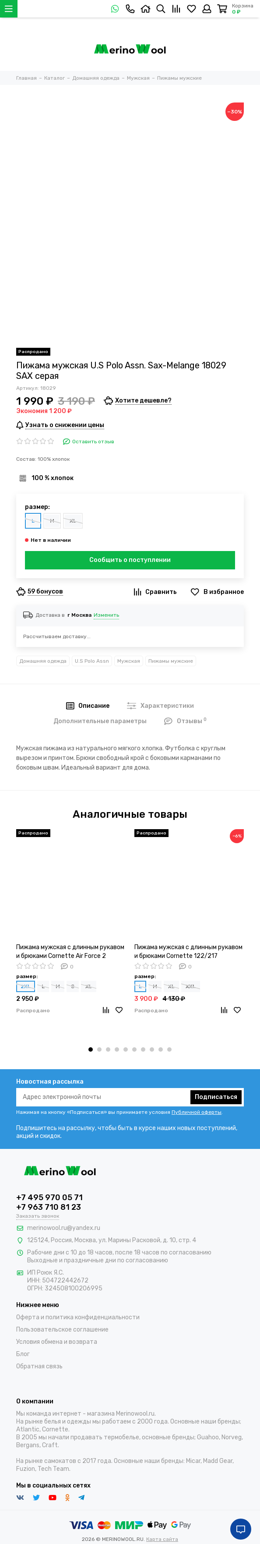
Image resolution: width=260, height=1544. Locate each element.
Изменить (106, 615)
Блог (23, 1354)
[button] (90, 1049)
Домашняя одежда (43, 661)
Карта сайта (162, 1539)
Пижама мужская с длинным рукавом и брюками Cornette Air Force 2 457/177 (70, 952)
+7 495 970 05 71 (49, 1197)
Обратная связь (39, 1366)
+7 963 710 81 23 (48, 1207)
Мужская (128, 661)
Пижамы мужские (170, 661)
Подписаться (216, 1097)
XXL (191, 986)
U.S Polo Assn (92, 661)
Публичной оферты (196, 1112)
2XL (26, 986)
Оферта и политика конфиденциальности (78, 1317)
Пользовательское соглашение (62, 1329)
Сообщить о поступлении (130, 560)
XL (73, 521)
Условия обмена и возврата (56, 1342)
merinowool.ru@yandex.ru (63, 1228)
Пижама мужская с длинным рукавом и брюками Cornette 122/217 (188, 951)
